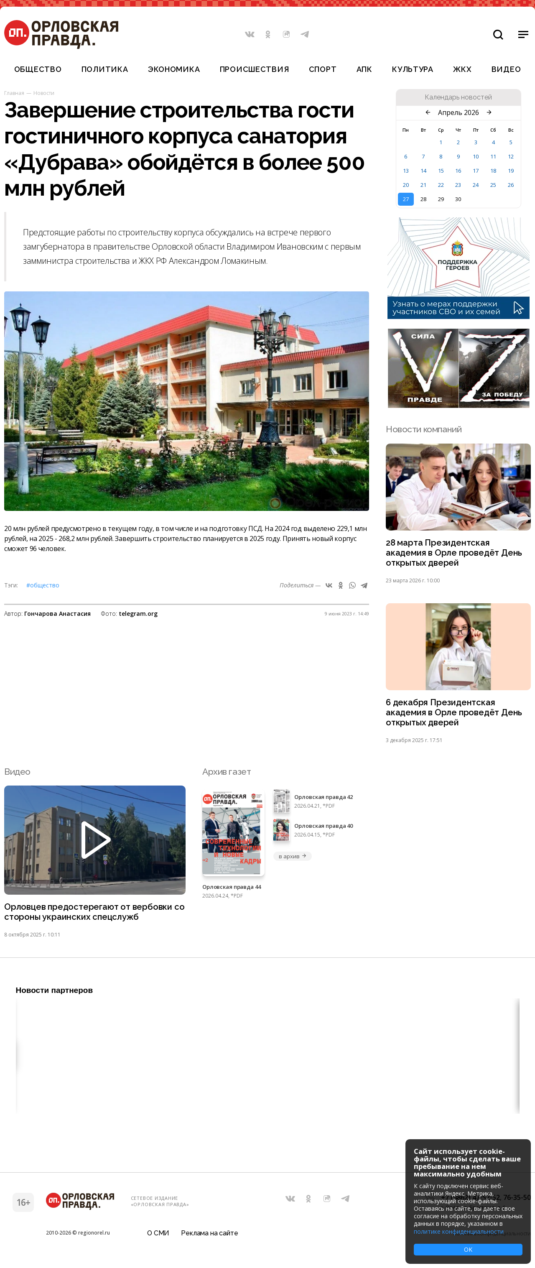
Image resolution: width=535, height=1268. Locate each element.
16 (458, 170)
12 (511, 156)
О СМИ (158, 1236)
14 (423, 170)
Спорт (323, 69)
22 (441, 185)
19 (511, 170)
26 (511, 185)
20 (406, 185)
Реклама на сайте (209, 1236)
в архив (292, 859)
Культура (412, 69)
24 (476, 185)
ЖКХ (462, 69)
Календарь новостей (458, 97)
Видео (506, 69)
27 (406, 199)
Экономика (174, 69)
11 (493, 156)
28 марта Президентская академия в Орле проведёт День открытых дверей (455, 553)
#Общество (42, 585)
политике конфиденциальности (459, 1231)
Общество (38, 69)
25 (493, 185)
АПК (364, 69)
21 (423, 185)
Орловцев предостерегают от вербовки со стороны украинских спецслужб (90, 915)
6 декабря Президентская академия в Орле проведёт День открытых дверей (455, 715)
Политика (105, 69)
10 (476, 156)
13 (406, 170)
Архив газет (226, 774)
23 (458, 185)
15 (441, 170)
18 (493, 170)
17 (476, 170)
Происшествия (254, 69)
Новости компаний (423, 429)
